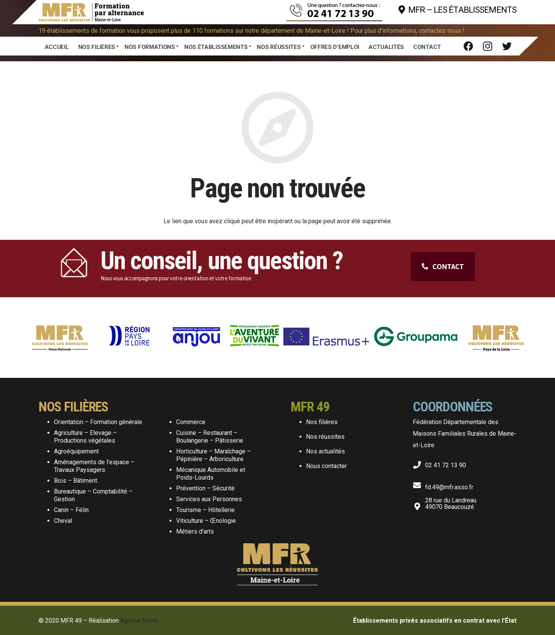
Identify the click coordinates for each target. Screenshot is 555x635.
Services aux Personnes (209, 499)
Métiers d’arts (195, 531)
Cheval (63, 520)
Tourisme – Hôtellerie (205, 510)
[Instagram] (487, 46)
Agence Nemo (139, 620)
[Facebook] (468, 46)
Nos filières (322, 422)
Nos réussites (325, 436)
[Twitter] (506, 46)
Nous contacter (326, 466)
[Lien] (91, 10)
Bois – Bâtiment (75, 480)
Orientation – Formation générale (98, 422)
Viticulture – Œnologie (206, 520)
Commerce (190, 422)
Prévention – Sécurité (205, 488)
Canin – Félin (71, 510)
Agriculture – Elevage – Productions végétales (85, 436)
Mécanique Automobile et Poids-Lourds (210, 473)
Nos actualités (325, 451)
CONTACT (443, 267)
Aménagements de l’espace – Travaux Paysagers (94, 465)
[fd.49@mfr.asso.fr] (419, 484)
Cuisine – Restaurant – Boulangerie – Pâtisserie (209, 436)
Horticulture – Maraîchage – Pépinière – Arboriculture (213, 455)
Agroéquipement (76, 451)
